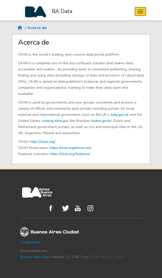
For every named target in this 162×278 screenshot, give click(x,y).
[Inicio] (20, 25)
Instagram (92, 208)
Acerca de (37, 28)
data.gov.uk (119, 114)
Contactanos (30, 242)
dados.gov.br (101, 120)
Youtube (80, 208)
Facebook (54, 208)
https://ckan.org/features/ (70, 153)
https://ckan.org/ (42, 141)
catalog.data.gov (54, 120)
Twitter (67, 208)
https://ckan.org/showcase (70, 147)
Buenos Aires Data (35, 257)
